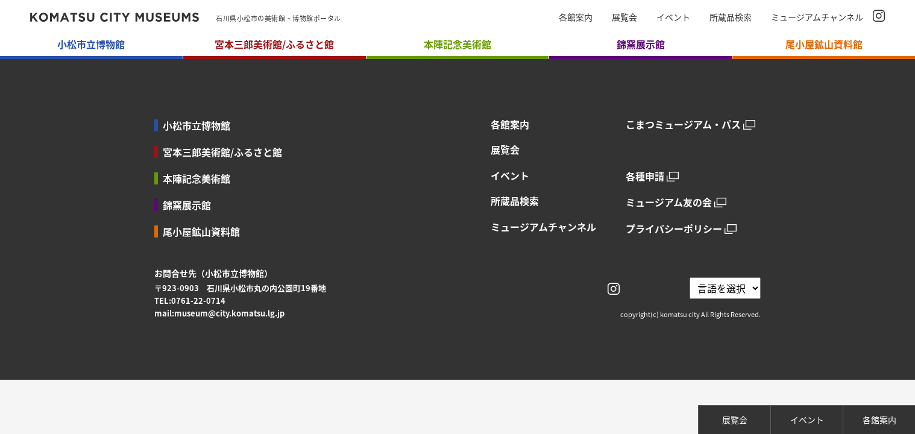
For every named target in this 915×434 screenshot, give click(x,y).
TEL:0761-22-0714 (189, 300)
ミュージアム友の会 (669, 202)
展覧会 (624, 17)
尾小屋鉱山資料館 (201, 231)
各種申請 (645, 176)
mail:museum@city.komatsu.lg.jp (219, 313)
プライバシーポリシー (674, 229)
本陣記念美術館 (196, 178)
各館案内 (576, 17)
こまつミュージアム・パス (683, 124)
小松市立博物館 (196, 125)
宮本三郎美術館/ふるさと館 (222, 152)
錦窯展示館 (187, 205)
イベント (673, 17)
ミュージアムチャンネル (817, 17)
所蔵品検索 (730, 17)
